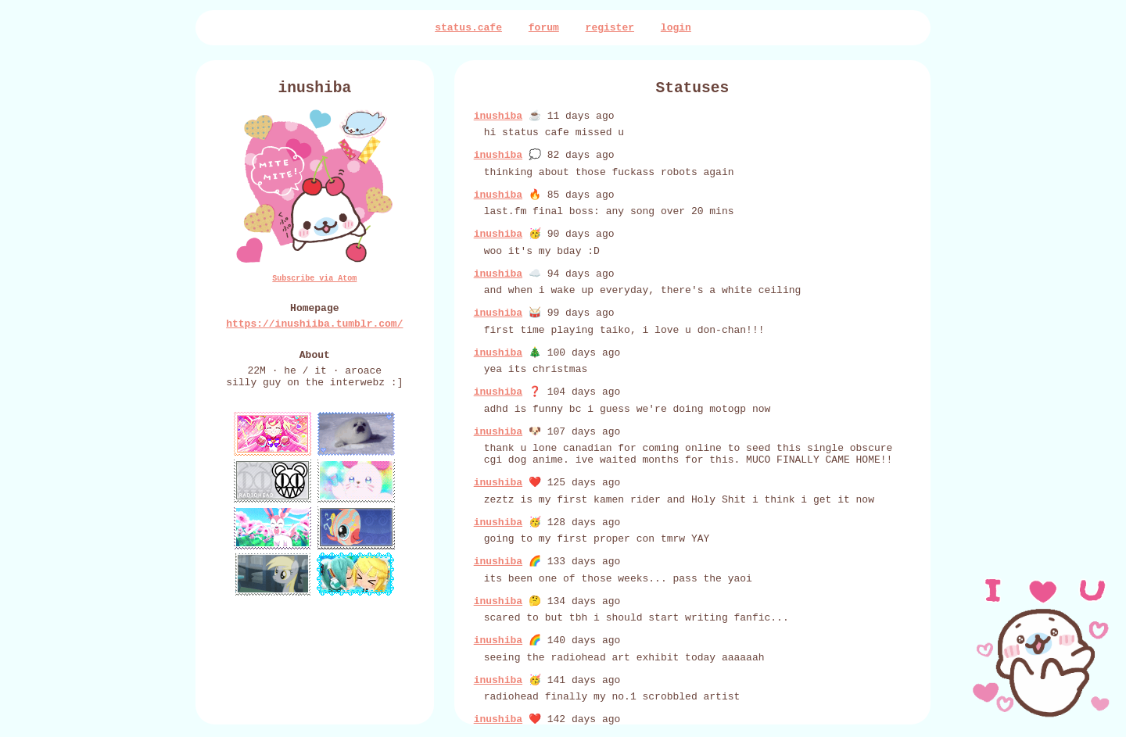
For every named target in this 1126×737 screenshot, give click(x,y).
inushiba (498, 123)
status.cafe (468, 29)
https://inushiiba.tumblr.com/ (314, 336)
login (676, 29)
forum (544, 29)
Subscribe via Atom (314, 286)
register (610, 29)
